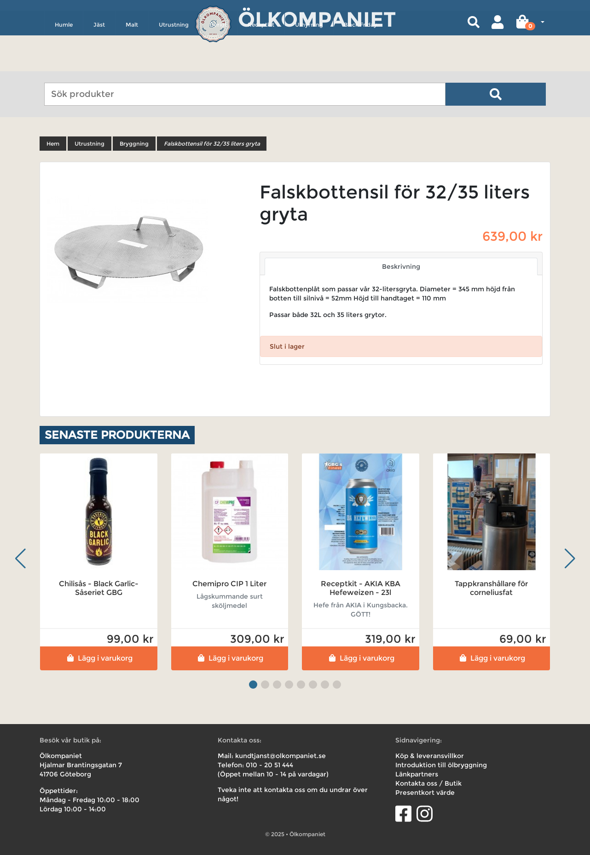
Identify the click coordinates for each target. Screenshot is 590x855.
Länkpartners (416, 774)
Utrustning (174, 62)
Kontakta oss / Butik (428, 783)
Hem (52, 143)
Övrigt (218, 62)
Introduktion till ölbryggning (441, 765)
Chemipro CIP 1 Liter (229, 583)
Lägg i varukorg (99, 658)
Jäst (99, 62)
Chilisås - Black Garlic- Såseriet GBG (99, 588)
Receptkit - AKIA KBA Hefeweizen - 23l (360, 588)
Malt (132, 62)
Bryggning (134, 143)
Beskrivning (401, 266)
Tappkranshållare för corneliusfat (491, 588)
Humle (64, 62)
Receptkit (261, 62)
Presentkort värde (425, 792)
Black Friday (360, 62)
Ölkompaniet (317, 18)
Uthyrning (309, 62)
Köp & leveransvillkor (429, 756)
